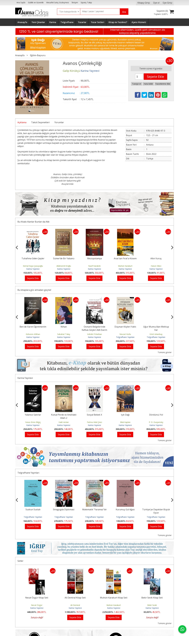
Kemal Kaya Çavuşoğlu (64, 266)
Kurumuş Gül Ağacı (156, 509)
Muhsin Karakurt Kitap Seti (113, 597)
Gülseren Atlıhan (64, 334)
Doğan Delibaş (32, 266)
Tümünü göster (165, 352)
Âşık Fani (33, 422)
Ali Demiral (75, 605)
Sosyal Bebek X (125, 414)
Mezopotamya (125, 258)
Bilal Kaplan (156, 422)
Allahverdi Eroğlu (94, 266)
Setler (20, 560)
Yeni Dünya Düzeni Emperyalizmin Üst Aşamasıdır (32, 330)
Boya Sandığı (32, 258)
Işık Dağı (156, 414)
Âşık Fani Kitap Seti (32, 414)
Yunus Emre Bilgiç (64, 422)
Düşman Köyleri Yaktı (156, 326)
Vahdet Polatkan (125, 334)
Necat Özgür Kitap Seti (36, 597)
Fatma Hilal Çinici (125, 422)
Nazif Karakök (125, 266)
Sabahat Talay (94, 334)
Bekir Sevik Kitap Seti (152, 597)
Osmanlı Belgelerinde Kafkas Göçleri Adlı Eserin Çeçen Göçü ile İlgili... (125, 330)
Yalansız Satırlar (64, 414)
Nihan (94, 326)
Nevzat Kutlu (156, 334)
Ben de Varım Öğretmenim (63, 326)
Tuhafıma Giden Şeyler (63, 258)
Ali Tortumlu (32, 334)
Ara (124, 12)
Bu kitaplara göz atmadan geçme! (34, 289)
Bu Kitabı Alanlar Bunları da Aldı (33, 221)
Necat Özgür (36, 605)
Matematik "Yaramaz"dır (125, 509)
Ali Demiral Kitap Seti (75, 597)
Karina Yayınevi (32, 269)
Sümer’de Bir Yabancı (94, 258)
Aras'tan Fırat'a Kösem (156, 258)
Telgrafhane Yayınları (156, 337)
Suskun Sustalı (63, 509)
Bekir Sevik (152, 605)
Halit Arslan (94, 422)
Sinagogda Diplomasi (94, 509)
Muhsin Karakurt (156, 266)
